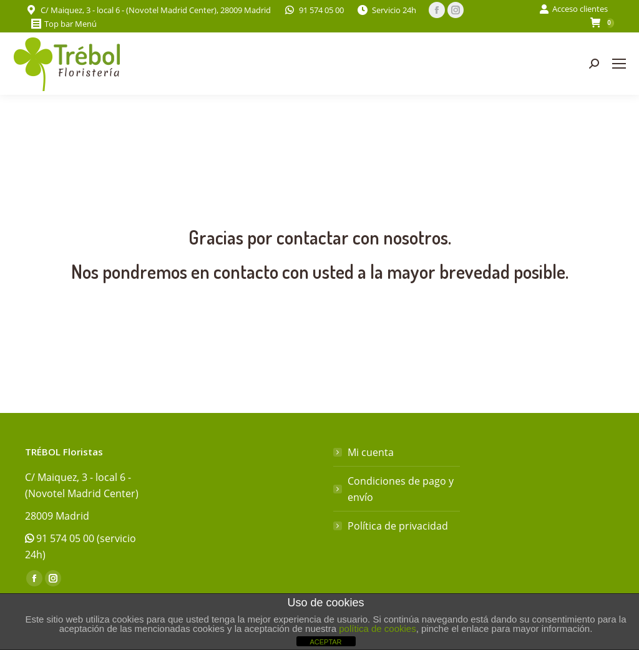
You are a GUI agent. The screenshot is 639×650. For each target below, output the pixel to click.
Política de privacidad (398, 526)
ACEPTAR (325, 642)
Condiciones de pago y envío (401, 489)
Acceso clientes (573, 9)
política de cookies (377, 628)
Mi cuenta (371, 452)
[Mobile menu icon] (619, 63)
